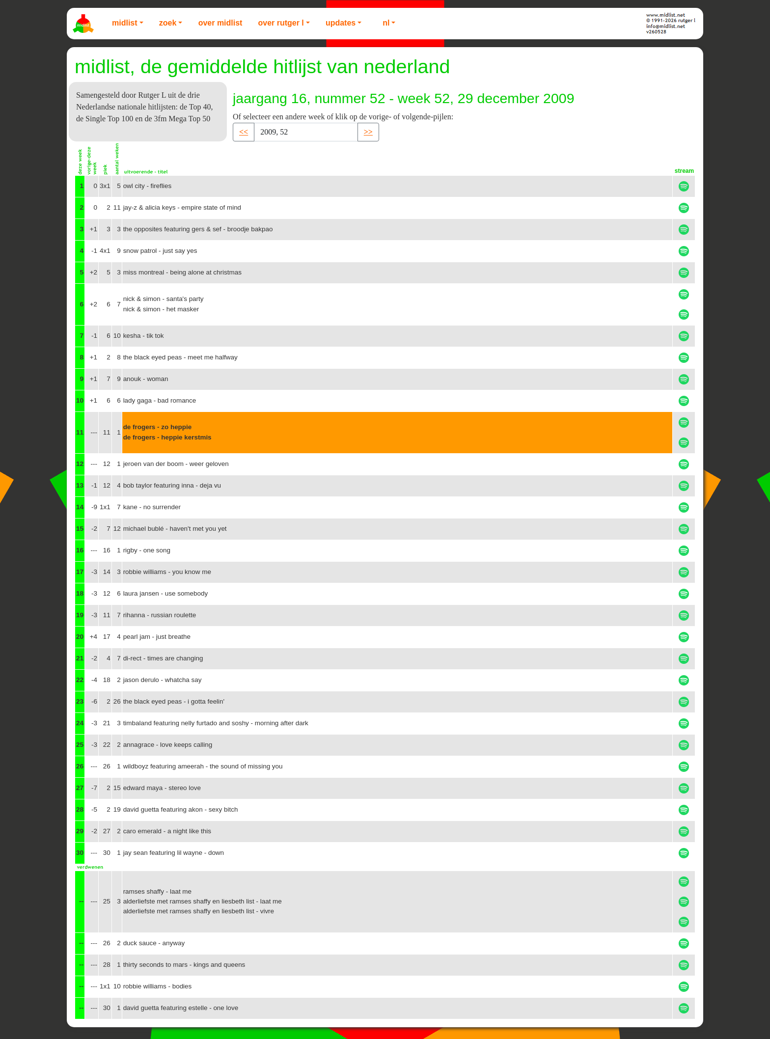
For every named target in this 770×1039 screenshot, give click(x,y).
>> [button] (368, 132)
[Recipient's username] (306, 132)
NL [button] (386, 23)
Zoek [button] (168, 23)
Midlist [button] (125, 23)
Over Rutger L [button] (280, 23)
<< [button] (243, 132)
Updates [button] (341, 23)
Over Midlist (220, 23)
